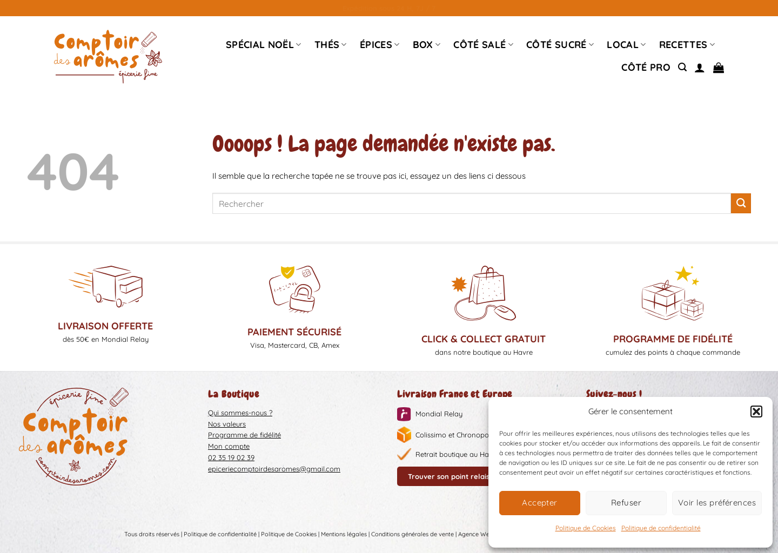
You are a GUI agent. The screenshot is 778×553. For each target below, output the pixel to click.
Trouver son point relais (448, 476)
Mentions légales (344, 534)
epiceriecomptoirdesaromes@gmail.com (274, 468)
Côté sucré (560, 44)
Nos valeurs (227, 424)
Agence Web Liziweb (486, 534)
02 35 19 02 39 (231, 457)
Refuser (626, 502)
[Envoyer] (741, 203)
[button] (756, 411)
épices (380, 44)
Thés (330, 44)
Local (626, 44)
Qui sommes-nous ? (240, 412)
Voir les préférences (717, 502)
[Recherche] (682, 67)
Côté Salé (483, 44)
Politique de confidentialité (661, 528)
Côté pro (645, 67)
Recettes (687, 44)
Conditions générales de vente (412, 534)
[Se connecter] (699, 67)
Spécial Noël (263, 44)
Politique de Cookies (585, 528)
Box (427, 44)
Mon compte (229, 446)
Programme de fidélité (244, 434)
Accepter (540, 502)
